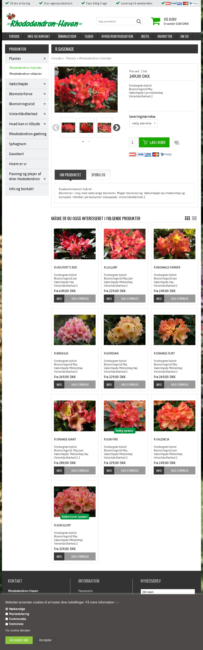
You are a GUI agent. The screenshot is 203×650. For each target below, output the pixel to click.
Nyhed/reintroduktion (117, 36)
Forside (14, 36)
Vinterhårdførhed (23, 114)
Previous (56, 128)
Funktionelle (17, 619)
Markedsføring (19, 614)
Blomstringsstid (21, 104)
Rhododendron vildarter (25, 73)
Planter (15, 58)
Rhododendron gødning (27, 134)
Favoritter (165, 36)
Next (116, 128)
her (117, 602)
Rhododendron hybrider (25, 67)
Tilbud (89, 36)
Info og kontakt (39, 36)
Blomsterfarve (20, 94)
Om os (184, 36)
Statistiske (16, 624)
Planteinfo (85, 591)
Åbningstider (67, 36)
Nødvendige (17, 609)
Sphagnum (17, 144)
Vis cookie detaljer (17, 630)
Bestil (145, 36)
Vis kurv (170, 19)
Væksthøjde (18, 84)
